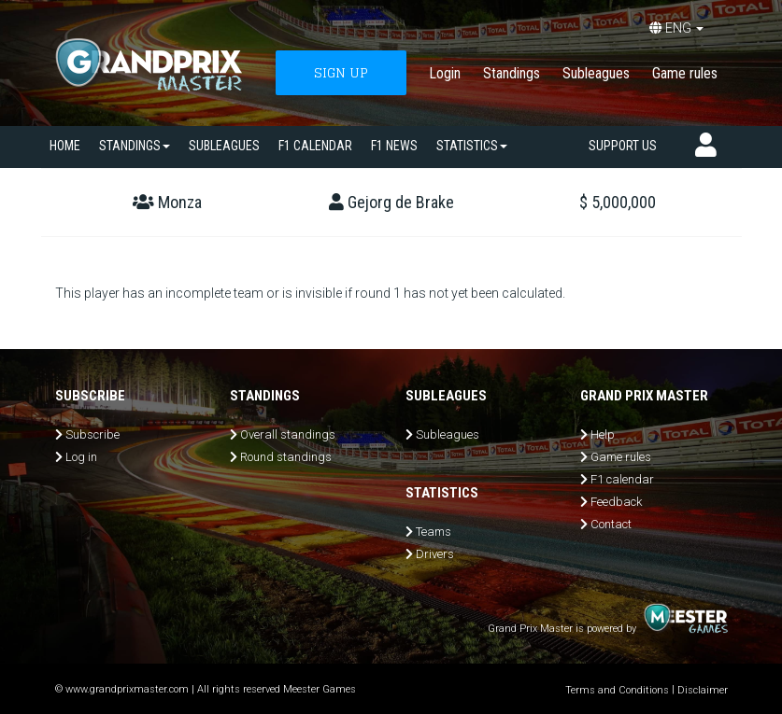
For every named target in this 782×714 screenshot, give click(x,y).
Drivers (435, 554)
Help (602, 434)
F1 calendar (315, 145)
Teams (433, 532)
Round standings (286, 457)
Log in (81, 457)
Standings (511, 73)
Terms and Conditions (617, 690)
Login (445, 73)
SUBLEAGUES (224, 145)
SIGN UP (341, 72)
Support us (623, 145)
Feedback (616, 502)
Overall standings (287, 434)
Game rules (685, 73)
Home (65, 145)
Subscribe (92, 434)
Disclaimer (702, 690)
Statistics (471, 145)
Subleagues (596, 73)
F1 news (394, 145)
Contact (611, 524)
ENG (676, 28)
